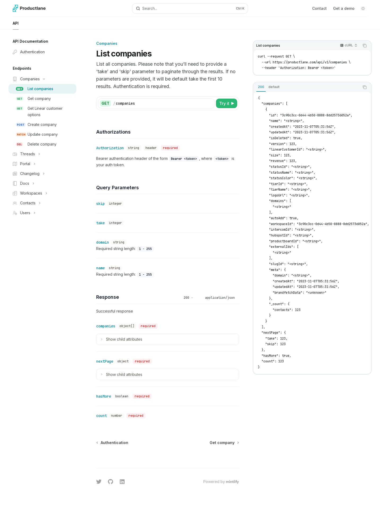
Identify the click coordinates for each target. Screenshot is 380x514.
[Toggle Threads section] (42, 154)
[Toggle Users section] (42, 213)
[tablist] (306, 87)
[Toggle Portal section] (42, 164)
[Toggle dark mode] (363, 8)
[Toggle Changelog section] (42, 173)
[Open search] (190, 8)
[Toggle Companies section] (42, 79)
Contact (319, 8)
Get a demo (344, 8)
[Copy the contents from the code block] (364, 45)
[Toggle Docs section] (42, 183)
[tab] (261, 87)
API (16, 25)
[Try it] (226, 103)
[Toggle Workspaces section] (42, 193)
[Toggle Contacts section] (42, 203)
